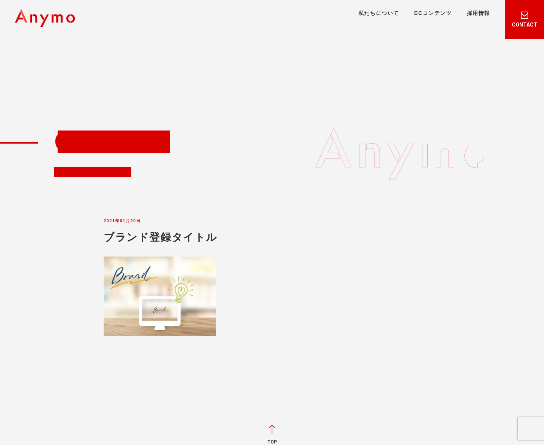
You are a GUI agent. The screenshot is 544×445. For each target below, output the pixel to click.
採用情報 (478, 13)
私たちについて (378, 13)
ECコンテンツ (433, 13)
